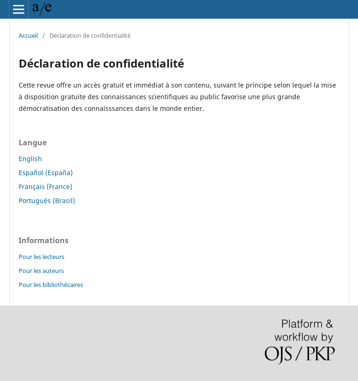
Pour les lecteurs (41, 256)
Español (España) (46, 172)
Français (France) (45, 186)
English (30, 158)
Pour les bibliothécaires (51, 284)
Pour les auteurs (41, 270)
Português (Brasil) (47, 200)
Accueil (28, 35)
